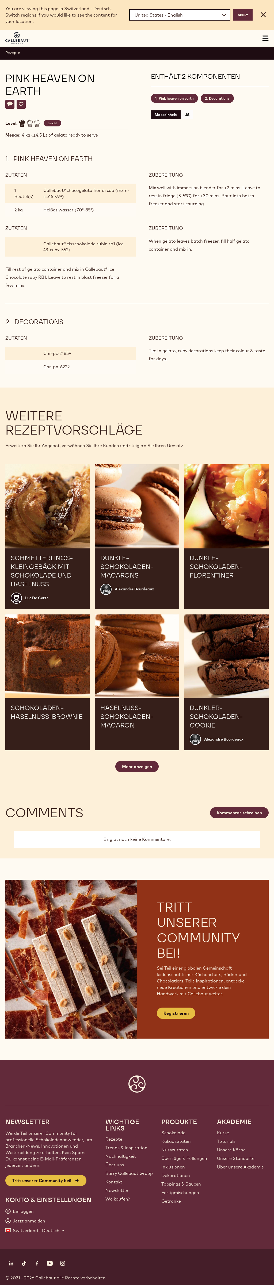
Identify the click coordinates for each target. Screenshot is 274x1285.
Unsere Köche (231, 1149)
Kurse (223, 1132)
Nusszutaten (174, 1149)
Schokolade (173, 1132)
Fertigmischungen (180, 1192)
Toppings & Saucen (181, 1184)
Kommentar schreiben (239, 812)
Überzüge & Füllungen (184, 1158)
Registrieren (176, 1013)
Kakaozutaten (176, 1141)
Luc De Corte (37, 597)
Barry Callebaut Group (129, 1173)
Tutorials (226, 1141)
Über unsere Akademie (240, 1167)
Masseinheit (166, 114)
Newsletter (117, 1190)
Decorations (219, 98)
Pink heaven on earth (176, 98)
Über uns (114, 1164)
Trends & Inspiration (126, 1147)
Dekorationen (175, 1175)
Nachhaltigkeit (120, 1156)
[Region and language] (179, 15)
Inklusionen (173, 1167)
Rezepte (12, 52)
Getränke (171, 1201)
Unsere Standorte (235, 1158)
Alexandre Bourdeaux (134, 589)
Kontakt (113, 1182)
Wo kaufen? (117, 1199)
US (186, 114)
